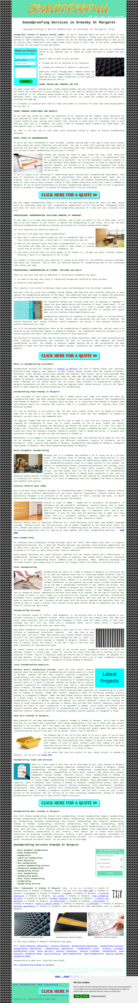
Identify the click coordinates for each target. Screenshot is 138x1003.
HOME (90, 16)
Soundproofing (117, 131)
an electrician (57, 901)
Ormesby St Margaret (67, 369)
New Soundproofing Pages (28, 984)
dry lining (58, 896)
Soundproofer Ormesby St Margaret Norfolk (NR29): (39, 35)
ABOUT (103, 16)
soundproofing (37, 40)
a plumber (67, 893)
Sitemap (15, 984)
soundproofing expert (42, 767)
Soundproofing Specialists (85, 946)
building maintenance (24, 906)
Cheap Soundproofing (93, 954)
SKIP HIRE (88, 891)
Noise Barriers (45, 951)
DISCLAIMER (119, 16)
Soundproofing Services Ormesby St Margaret (46, 844)
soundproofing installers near (78, 688)
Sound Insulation (52, 954)
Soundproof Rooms (33, 954)
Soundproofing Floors (51, 984)
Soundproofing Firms (88, 949)
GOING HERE (47, 755)
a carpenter (30, 893)
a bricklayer (98, 901)
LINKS (96, 16)
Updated (40, 984)
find (21, 816)
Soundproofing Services (111, 946)
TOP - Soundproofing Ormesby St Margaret (34, 965)
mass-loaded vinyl (42, 562)
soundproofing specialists (48, 379)
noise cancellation (101, 785)
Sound (41, 59)
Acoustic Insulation (66, 951)
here (84, 839)
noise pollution (116, 832)
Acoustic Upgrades (114, 954)
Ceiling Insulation (60, 946)
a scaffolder (92, 904)
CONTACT (110, 16)
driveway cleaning (58, 898)
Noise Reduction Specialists (34, 946)
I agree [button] (77, 996)
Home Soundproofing (72, 954)
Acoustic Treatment (113, 949)
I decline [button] (85, 996)
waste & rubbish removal (48, 904)
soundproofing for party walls (69, 772)
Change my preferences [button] (98, 996)
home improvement (94, 906)
